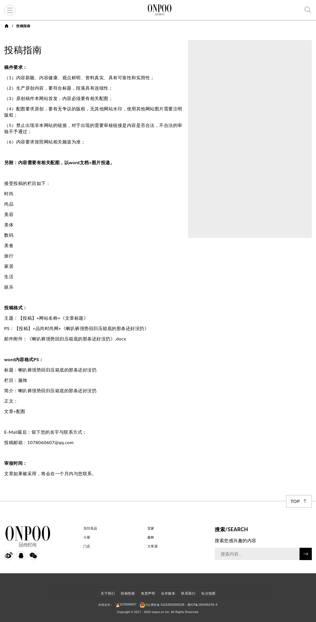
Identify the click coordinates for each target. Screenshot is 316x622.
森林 (150, 537)
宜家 (150, 528)
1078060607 (125, 604)
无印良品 (90, 528)
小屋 (86, 537)
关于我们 (108, 593)
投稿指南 (128, 593)
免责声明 (148, 593)
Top (295, 501)
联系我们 (188, 593)
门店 (86, 546)
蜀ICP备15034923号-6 (202, 604)
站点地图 (208, 593)
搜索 (306, 554)
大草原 (152, 546)
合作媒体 (168, 593)
